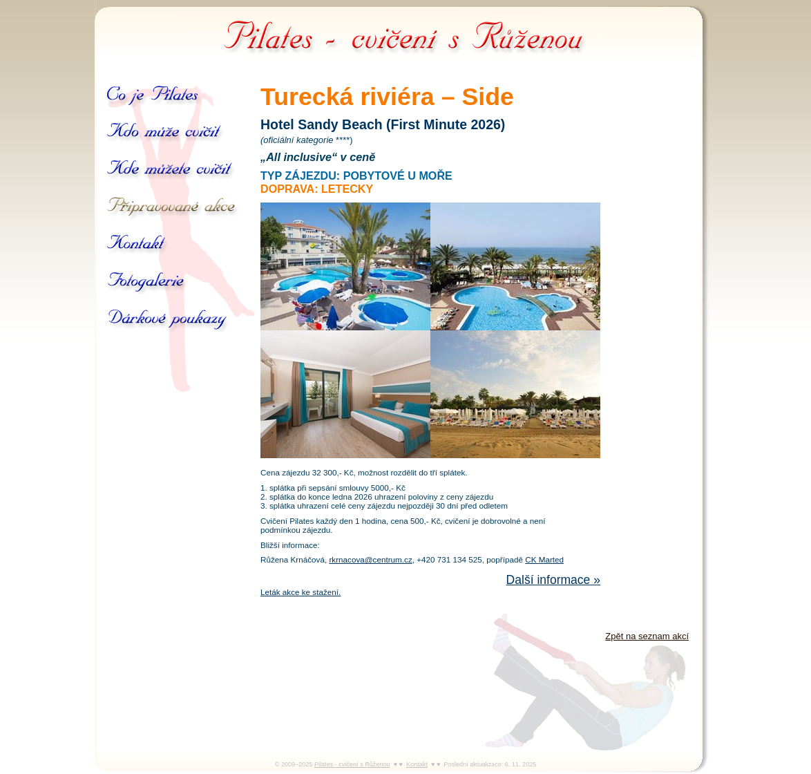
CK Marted (544, 559)
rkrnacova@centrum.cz (370, 559)
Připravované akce (173, 207)
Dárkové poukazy (180, 319)
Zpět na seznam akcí (647, 636)
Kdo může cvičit (168, 132)
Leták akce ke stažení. (300, 591)
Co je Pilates (154, 95)
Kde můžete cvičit (171, 170)
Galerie (147, 282)
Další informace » (553, 580)
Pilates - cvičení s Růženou (405, 34)
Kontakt (137, 244)
